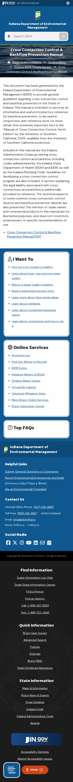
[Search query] (35, 36)
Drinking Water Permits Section (32, 67)
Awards (35, 723)
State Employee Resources (35, 668)
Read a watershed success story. (33, 291)
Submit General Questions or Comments (31, 471)
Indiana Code (35, 709)
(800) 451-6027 (27, 513)
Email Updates (35, 702)
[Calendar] (49, 542)
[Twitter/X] (15, 542)
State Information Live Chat (35, 577)
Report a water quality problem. (32, 284)
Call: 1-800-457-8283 (35, 605)
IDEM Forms (19, 368)
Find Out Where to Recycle (29, 361)
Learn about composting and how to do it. (38, 323)
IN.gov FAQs (35, 661)
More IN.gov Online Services (30, 400)
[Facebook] (8, 542)
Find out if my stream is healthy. (32, 267)
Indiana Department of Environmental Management (37, 25)
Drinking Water (57, 62)
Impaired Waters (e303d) (28, 374)
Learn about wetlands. (26, 303)
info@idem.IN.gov (24, 519)
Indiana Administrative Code (35, 716)
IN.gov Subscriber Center (28, 406)
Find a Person (35, 591)
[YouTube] (28, 542)
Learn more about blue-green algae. (35, 297)
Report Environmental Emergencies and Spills (34, 478)
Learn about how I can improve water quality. (36, 276)
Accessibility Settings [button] (35, 752)
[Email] (42, 542)
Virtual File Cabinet (24, 387)
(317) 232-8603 (44, 507)
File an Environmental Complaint (26, 489)
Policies (35, 647)
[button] (68, 3)
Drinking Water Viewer (26, 380)
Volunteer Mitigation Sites (29, 393)
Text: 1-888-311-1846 (35, 612)
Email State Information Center (35, 584)
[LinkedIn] (36, 542)
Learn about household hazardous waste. (34, 312)
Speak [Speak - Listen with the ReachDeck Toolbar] (34, 770)
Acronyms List (21, 355)
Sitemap (34, 654)
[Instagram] (22, 542)
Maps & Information (35, 688)
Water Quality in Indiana (26, 62)
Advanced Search (35, 640)
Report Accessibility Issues (35, 758)
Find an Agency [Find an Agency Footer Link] (35, 598)
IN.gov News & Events (35, 695)
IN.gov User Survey (35, 633)
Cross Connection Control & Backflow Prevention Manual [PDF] (34, 234)
